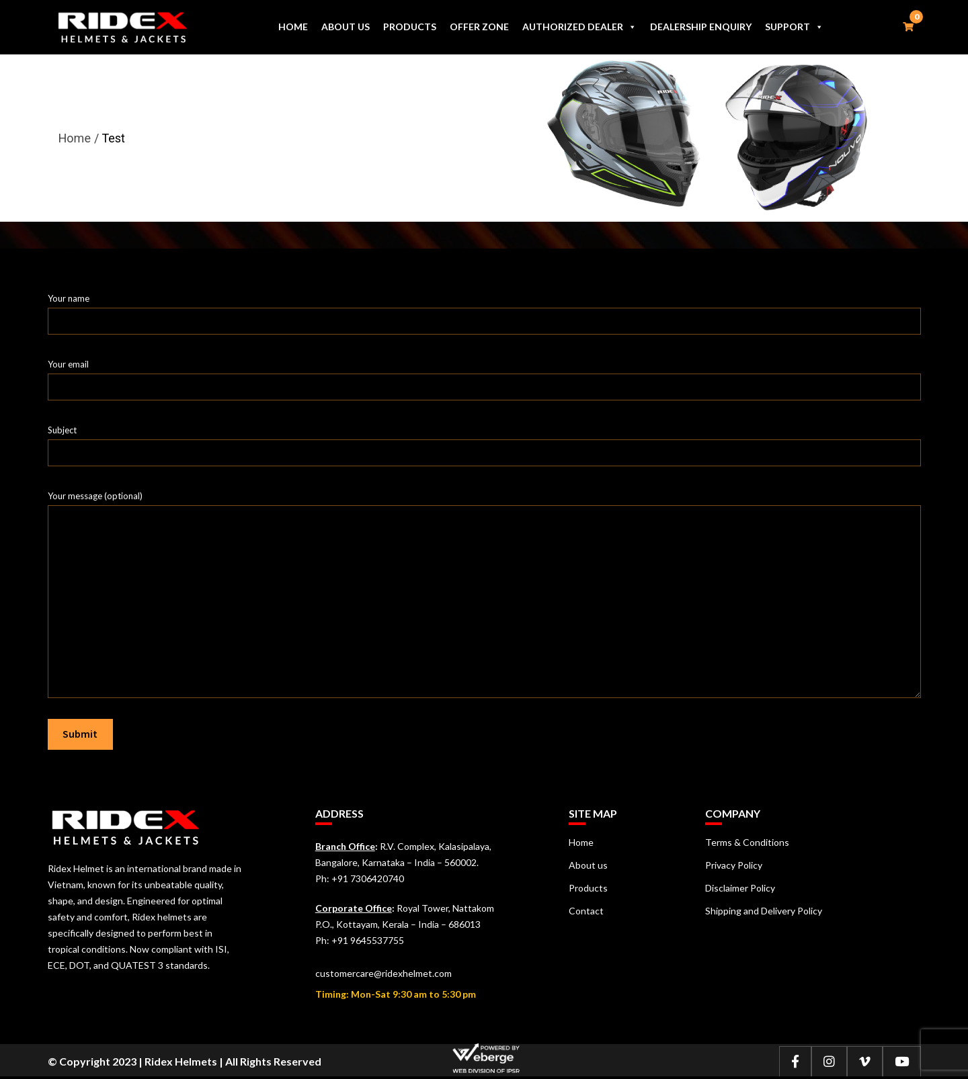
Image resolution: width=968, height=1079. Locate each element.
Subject (484, 441)
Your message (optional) (484, 505)
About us (345, 26)
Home (293, 26)
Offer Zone (479, 26)
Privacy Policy (733, 865)
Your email (484, 375)
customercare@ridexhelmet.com (383, 973)
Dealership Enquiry (701, 26)
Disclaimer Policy (740, 888)
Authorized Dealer (579, 26)
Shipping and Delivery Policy (763, 910)
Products (409, 26)
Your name (484, 310)
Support (794, 26)
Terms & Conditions (747, 842)
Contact (586, 910)
